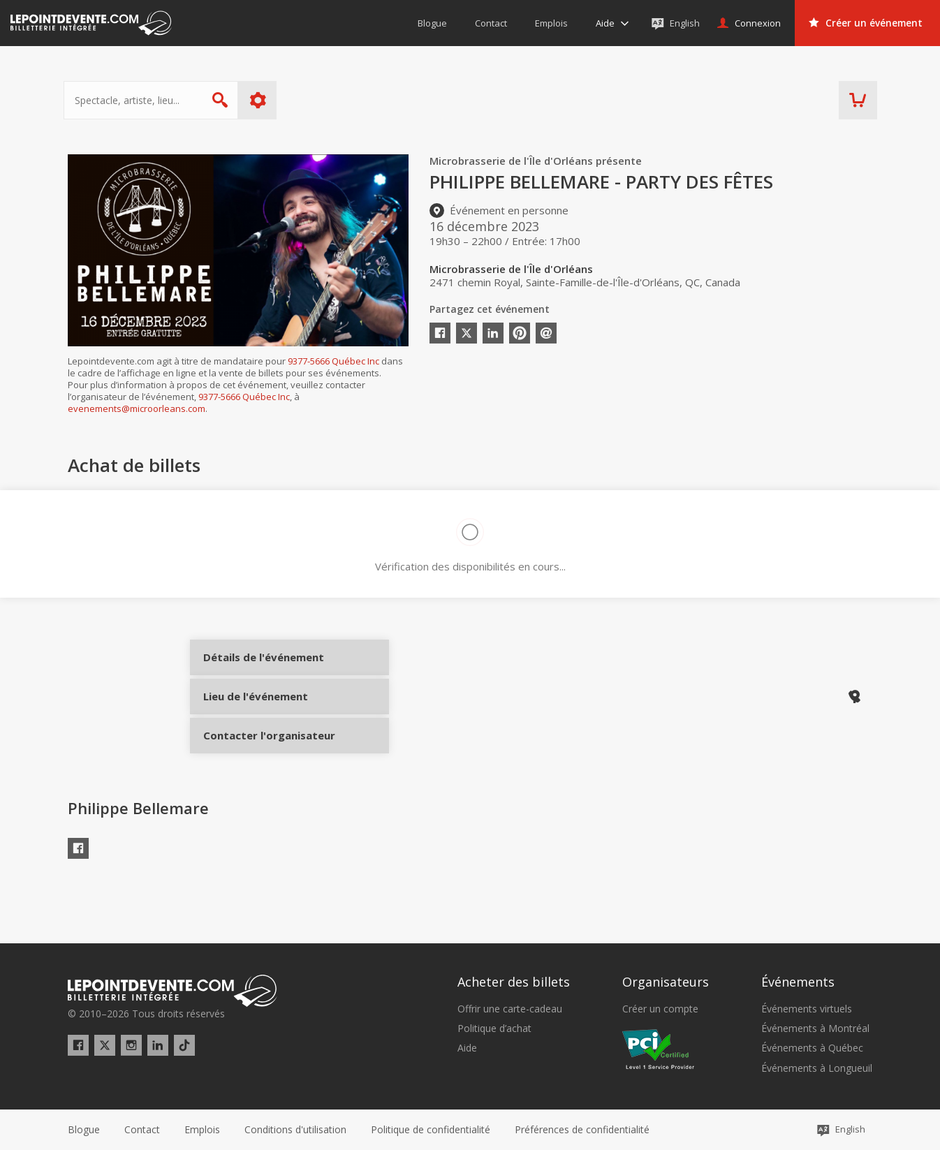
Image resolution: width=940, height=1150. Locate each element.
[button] (582, 1129)
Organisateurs (665, 982)
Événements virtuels (806, 1009)
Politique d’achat (494, 1028)
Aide (467, 1048)
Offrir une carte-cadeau (509, 1009)
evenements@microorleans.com (136, 408)
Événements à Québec (812, 1048)
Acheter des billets (513, 982)
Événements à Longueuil (816, 1068)
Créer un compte (660, 1009)
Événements (798, 982)
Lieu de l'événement (254, 715)
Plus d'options (262, 100)
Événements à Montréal (815, 1028)
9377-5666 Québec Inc (333, 361)
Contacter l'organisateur (254, 762)
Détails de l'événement (254, 668)
